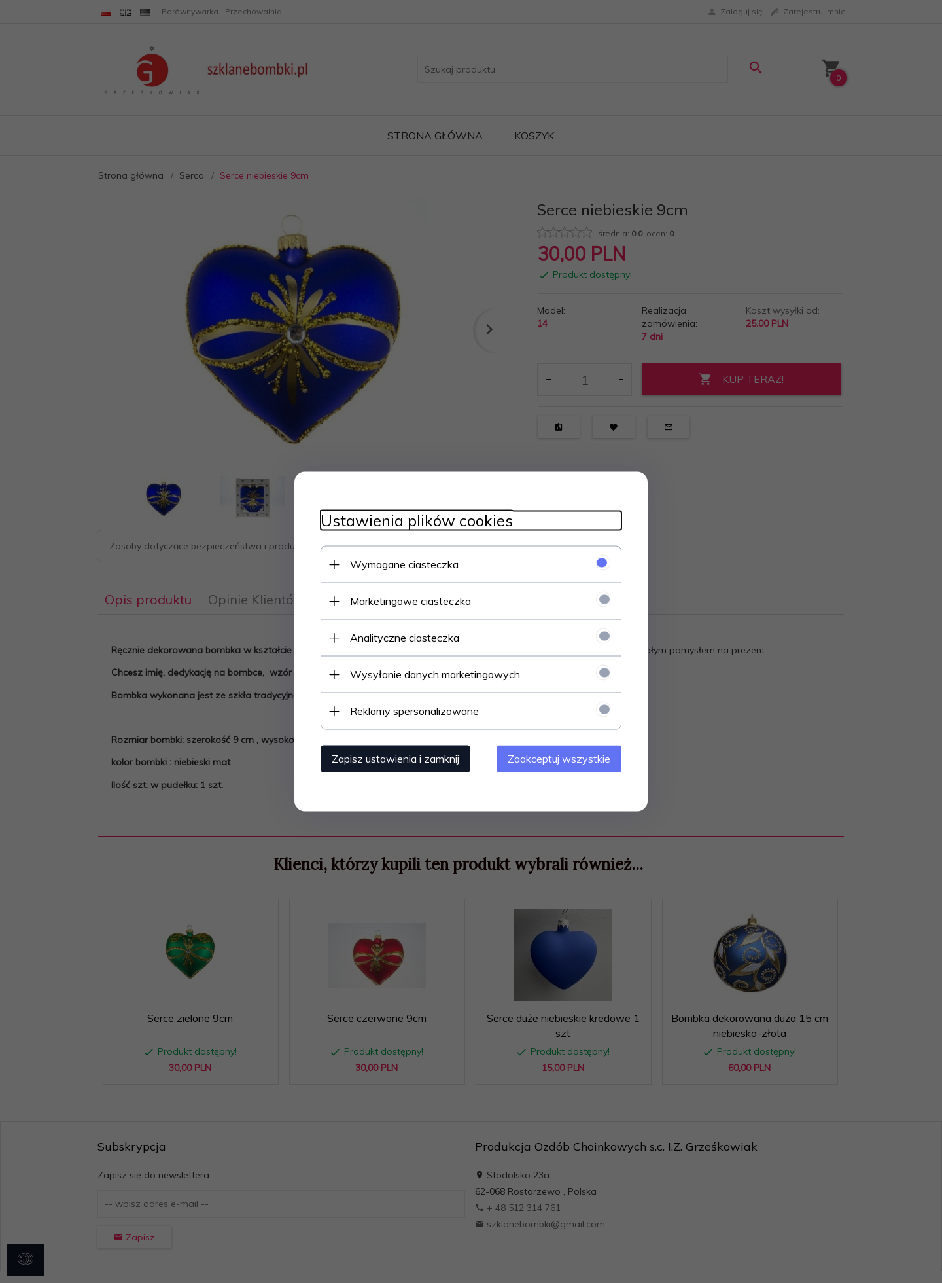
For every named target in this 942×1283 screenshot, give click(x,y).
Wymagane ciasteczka (404, 564)
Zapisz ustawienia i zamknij (395, 758)
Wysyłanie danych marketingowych (435, 674)
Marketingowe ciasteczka (410, 600)
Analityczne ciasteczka (404, 637)
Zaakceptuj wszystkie (559, 758)
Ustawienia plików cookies (417, 520)
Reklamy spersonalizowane (414, 710)
